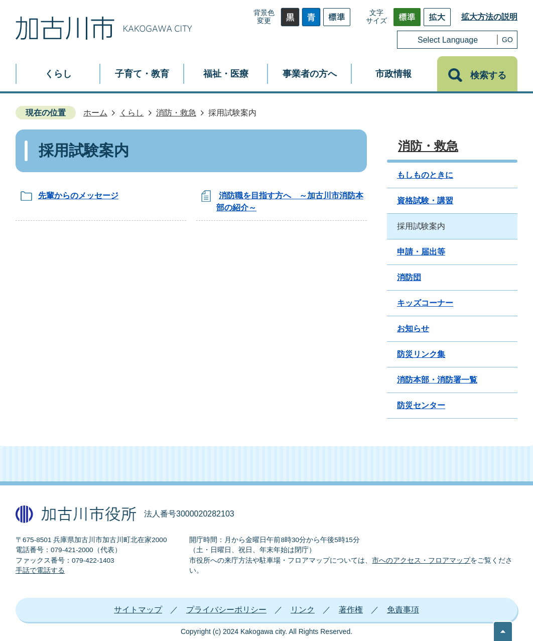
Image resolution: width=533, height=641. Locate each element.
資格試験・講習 (425, 200)
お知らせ (413, 328)
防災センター (421, 405)
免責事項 (403, 609)
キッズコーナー (425, 303)
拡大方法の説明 (489, 17)
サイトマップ (138, 609)
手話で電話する (40, 570)
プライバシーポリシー (226, 609)
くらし (131, 112)
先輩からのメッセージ (78, 195)
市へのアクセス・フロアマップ (421, 560)
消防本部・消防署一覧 (437, 379)
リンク (303, 609)
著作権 (351, 609)
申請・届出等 (421, 251)
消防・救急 (176, 112)
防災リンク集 (421, 354)
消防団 (409, 277)
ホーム (95, 112)
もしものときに (425, 175)
